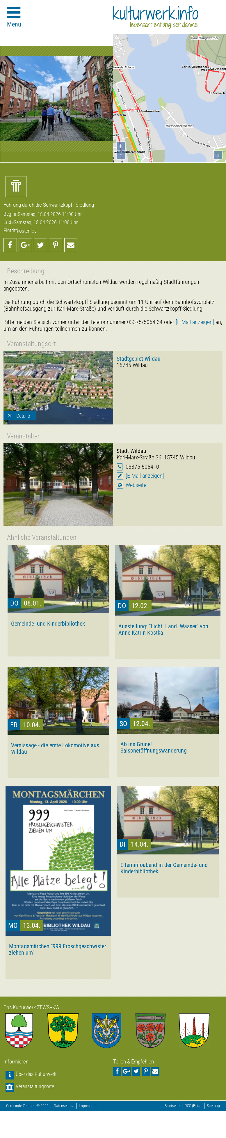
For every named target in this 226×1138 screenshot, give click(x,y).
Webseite (136, 485)
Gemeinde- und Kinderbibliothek (48, 623)
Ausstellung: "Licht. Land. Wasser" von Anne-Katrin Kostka (163, 629)
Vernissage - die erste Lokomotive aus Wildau (55, 748)
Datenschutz (64, 1105)
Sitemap (213, 1105)
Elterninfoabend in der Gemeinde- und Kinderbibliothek (164, 868)
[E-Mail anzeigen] (195, 322)
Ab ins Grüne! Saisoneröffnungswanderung (153, 747)
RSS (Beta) (193, 1105)
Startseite (172, 1105)
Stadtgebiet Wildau (139, 358)
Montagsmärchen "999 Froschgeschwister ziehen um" (57, 949)
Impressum (88, 1105)
